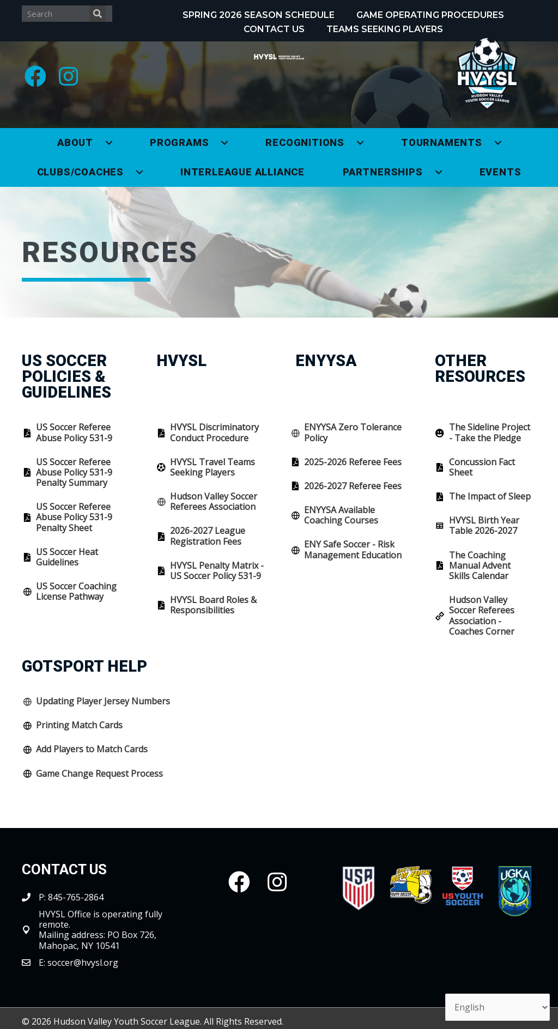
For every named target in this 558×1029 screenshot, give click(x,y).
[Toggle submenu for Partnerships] (438, 172)
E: (43, 963)
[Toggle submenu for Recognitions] (360, 143)
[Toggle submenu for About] (109, 143)
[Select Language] (497, 1007)
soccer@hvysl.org (82, 963)
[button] (35, 76)
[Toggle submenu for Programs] (224, 143)
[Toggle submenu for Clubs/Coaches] (139, 172)
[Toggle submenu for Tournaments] (498, 143)
